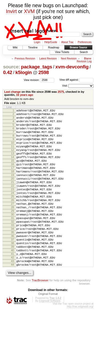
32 (12, 245)
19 (12, 188)
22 (12, 201)
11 (12, 154)
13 (12, 162)
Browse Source (78, 47)
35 (12, 258)
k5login (23, 72)
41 (12, 284)
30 (12, 236)
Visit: (65, 85)
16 (12, 175)
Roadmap (53, 47)
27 (12, 223)
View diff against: (76, 79)
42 (12, 289)
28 (12, 228)
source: (11, 66)
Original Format (48, 327)
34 (12, 254)
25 (12, 214)
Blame (87, 58)
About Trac (67, 42)
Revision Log (84, 61)
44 (12, 297)
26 (12, 219)
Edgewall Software (49, 334)
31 (12, 241)
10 (12, 149)
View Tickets (62, 52)
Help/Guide (50, 42)
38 (12, 271)
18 (12, 184)
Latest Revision (48, 58)
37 (12, 267)
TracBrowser (40, 314)
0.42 (7, 72)
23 (12, 206)
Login (37, 42)
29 (12, 232)
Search (84, 52)
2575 (61, 91)
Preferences (85, 42)
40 (12, 280)
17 (12, 180)
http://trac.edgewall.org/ (80, 340)
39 (12, 275)
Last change (12, 91)
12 (12, 158)
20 (12, 193)
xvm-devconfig (72, 66)
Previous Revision (25, 58)
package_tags (36, 66)
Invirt (11, 11)
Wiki (15, 47)
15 (12, 171)
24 (12, 210)
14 (12, 167)
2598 (43, 72)
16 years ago (24, 94)
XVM (29, 11)
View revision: (32, 79)
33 (12, 249)
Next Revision (69, 58)
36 (12, 262)
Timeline (32, 47)
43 (12, 293)
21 (12, 197)
